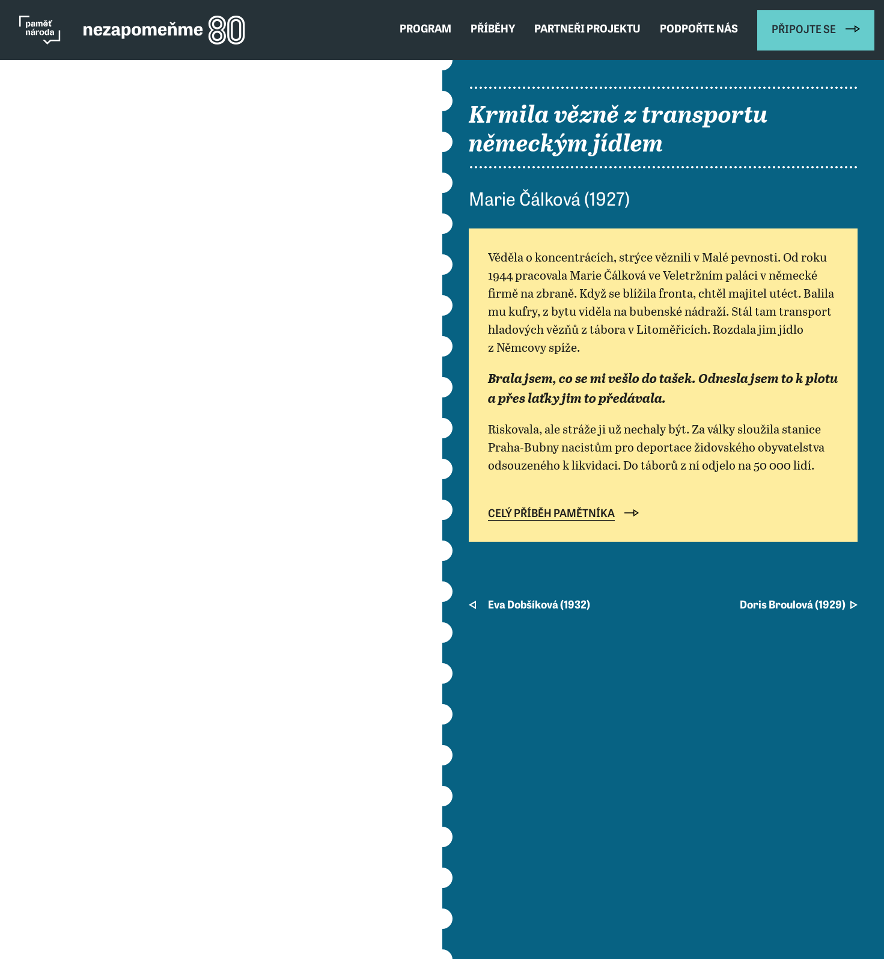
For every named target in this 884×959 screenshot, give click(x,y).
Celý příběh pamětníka (551, 514)
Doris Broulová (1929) (793, 605)
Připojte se (804, 30)
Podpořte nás (699, 29)
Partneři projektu (587, 29)
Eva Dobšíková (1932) (539, 605)
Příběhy (493, 29)
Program (425, 29)
